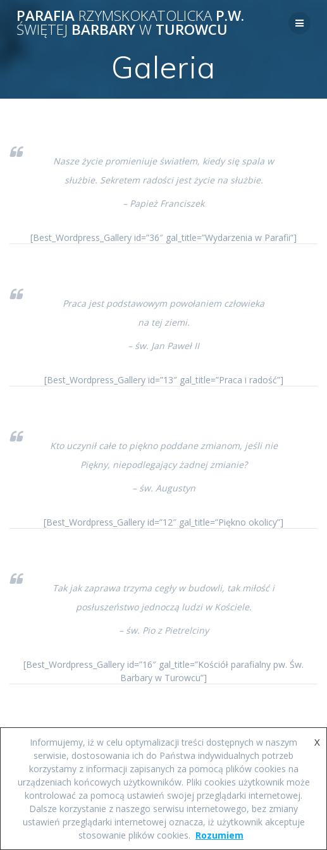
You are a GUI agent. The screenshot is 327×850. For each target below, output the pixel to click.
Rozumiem (219, 835)
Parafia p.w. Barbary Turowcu (130, 23)
